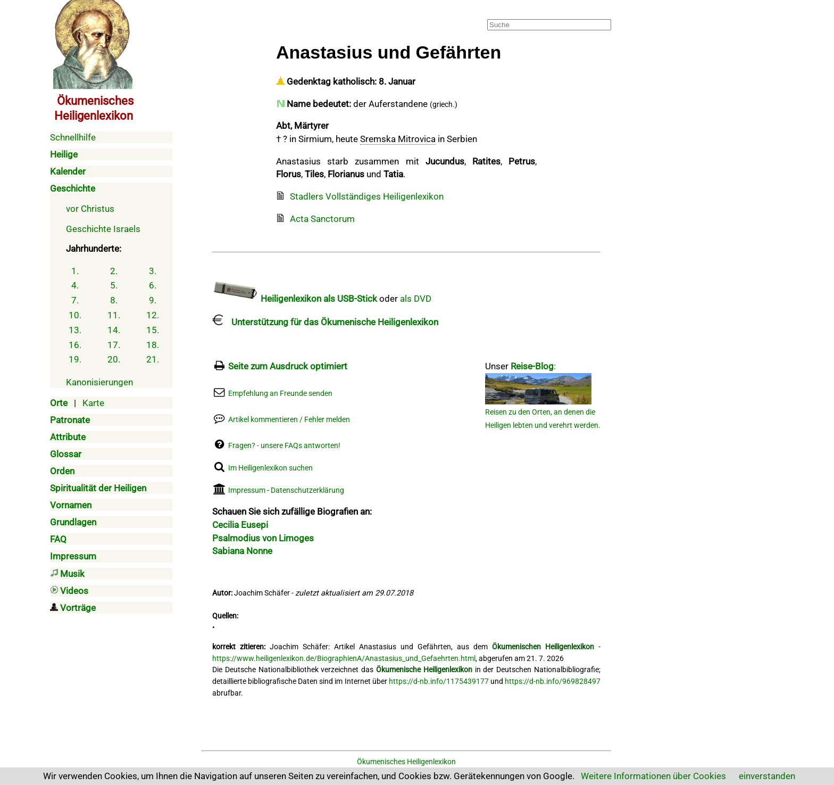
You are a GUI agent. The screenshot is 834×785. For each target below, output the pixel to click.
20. (113, 359)
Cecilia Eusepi (240, 524)
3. (152, 271)
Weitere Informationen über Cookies (653, 776)
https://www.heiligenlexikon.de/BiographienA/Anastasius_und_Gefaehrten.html (344, 658)
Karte (93, 403)
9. (152, 300)
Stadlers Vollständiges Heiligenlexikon (367, 196)
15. (152, 330)
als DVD (415, 298)
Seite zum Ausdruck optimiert (287, 366)
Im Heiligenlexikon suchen (270, 468)
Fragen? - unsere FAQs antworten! (284, 445)
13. (75, 330)
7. (75, 300)
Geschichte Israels (103, 229)
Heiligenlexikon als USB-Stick (294, 298)
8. (114, 300)
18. (152, 345)
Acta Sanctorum (322, 218)
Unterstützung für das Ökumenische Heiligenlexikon (325, 322)
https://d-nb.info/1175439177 (439, 681)
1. (75, 271)
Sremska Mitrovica (398, 139)
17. (113, 345)
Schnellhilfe (73, 137)
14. (113, 330)
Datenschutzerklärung (307, 490)
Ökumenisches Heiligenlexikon (406, 761)
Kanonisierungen (99, 382)
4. (75, 285)
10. (75, 315)
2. (114, 271)
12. (152, 315)
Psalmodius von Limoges (263, 538)
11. (113, 315)
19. (75, 359)
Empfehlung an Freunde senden (280, 393)
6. (152, 285)
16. (75, 345)
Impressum (246, 490)
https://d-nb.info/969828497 (553, 681)
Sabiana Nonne (242, 551)
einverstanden (767, 776)
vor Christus (90, 208)
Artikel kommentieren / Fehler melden (289, 419)
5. (114, 285)
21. (152, 359)
